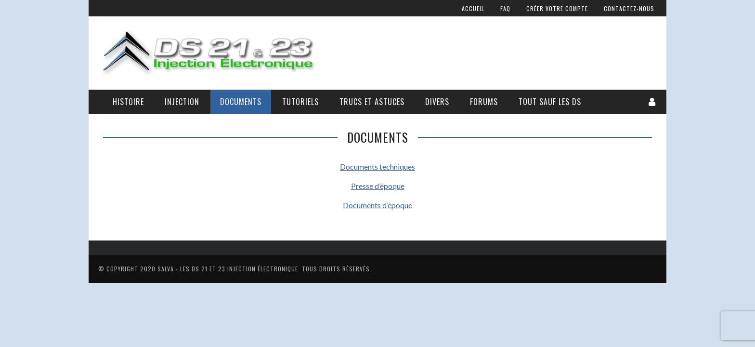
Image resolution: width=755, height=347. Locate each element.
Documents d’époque (377, 205)
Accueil (473, 8)
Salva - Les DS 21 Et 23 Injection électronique (227, 269)
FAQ (505, 8)
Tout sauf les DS (550, 101)
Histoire (128, 101)
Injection (182, 101)
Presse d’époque (377, 185)
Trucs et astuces (371, 101)
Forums (484, 101)
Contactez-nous (629, 8)
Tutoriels (300, 101)
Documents (240, 101)
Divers (437, 101)
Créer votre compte (557, 8)
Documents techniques (377, 166)
